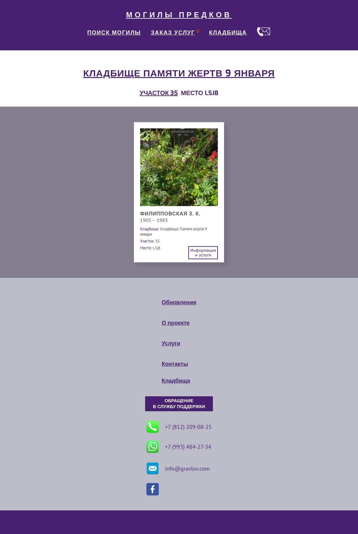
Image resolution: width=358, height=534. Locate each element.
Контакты (175, 364)
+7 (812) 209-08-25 (179, 427)
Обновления (179, 302)
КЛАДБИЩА (228, 32)
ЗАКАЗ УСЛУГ (173, 32)
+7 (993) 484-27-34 (178, 446)
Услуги (171, 343)
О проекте (176, 323)
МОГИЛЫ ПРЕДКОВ (179, 15)
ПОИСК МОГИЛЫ (114, 32)
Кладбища (176, 380)
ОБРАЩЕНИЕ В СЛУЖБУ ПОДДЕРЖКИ (179, 404)
